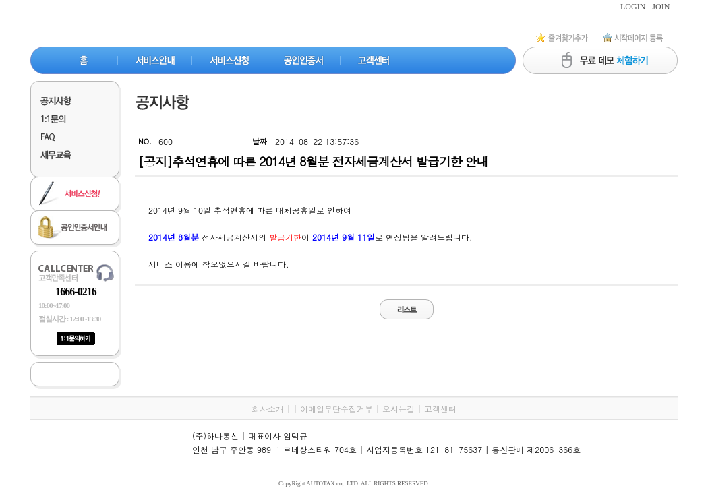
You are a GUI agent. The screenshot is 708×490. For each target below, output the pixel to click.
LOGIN (632, 6)
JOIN (661, 6)
